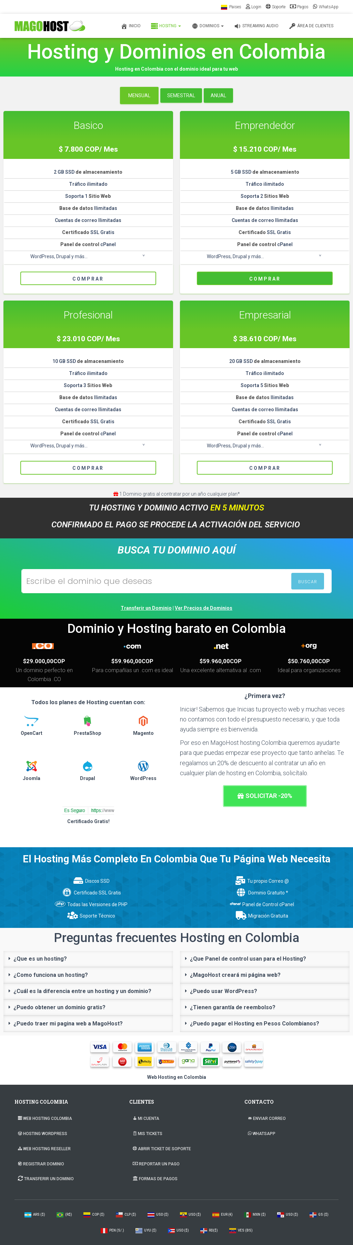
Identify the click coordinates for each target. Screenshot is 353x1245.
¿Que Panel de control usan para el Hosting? (248, 958)
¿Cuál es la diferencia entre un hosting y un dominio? (82, 991)
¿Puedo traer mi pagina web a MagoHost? (68, 1023)
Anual (218, 95)
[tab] (88, 959)
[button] (265, 796)
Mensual (139, 95)
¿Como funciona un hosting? (50, 975)
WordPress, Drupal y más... (59, 256)
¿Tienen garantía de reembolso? (232, 1007)
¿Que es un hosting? (40, 958)
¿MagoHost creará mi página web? (235, 975)
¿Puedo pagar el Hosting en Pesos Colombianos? (254, 1023)
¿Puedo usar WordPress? (223, 991)
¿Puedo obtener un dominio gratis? (59, 1007)
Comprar (88, 279)
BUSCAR (307, 582)
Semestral (181, 95)
